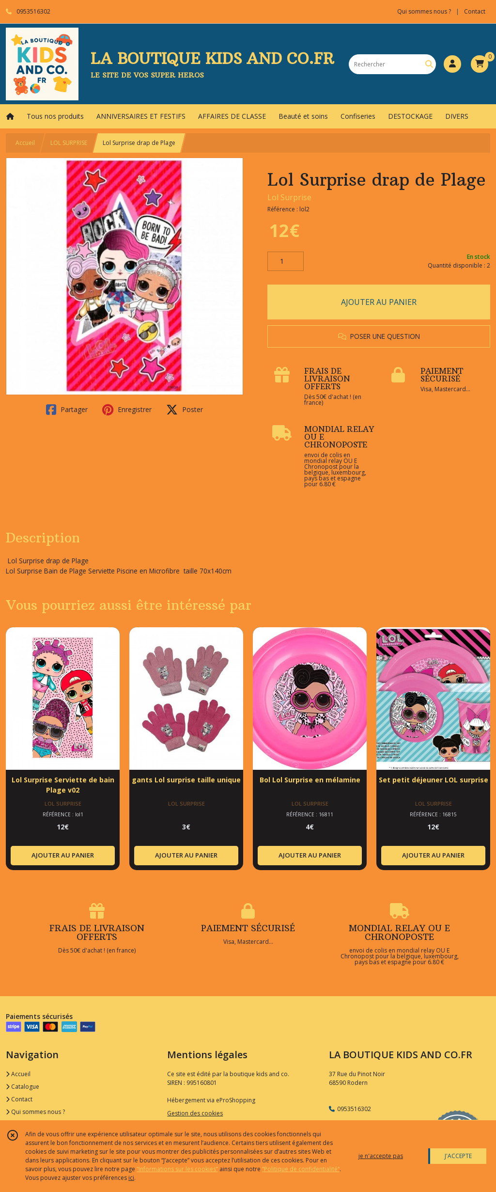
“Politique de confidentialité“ (301, 1169)
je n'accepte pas (380, 1156)
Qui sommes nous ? (35, 1112)
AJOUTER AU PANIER (379, 302)
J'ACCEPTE (458, 1156)
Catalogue (22, 1086)
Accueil (25, 143)
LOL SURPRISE (68, 143)
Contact (474, 11)
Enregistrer (127, 409)
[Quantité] (285, 261)
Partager (67, 409)
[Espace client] (452, 64)
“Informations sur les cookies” (177, 1169)
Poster (184, 409)
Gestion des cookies (195, 1113)
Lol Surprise (289, 197)
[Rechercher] (429, 64)
